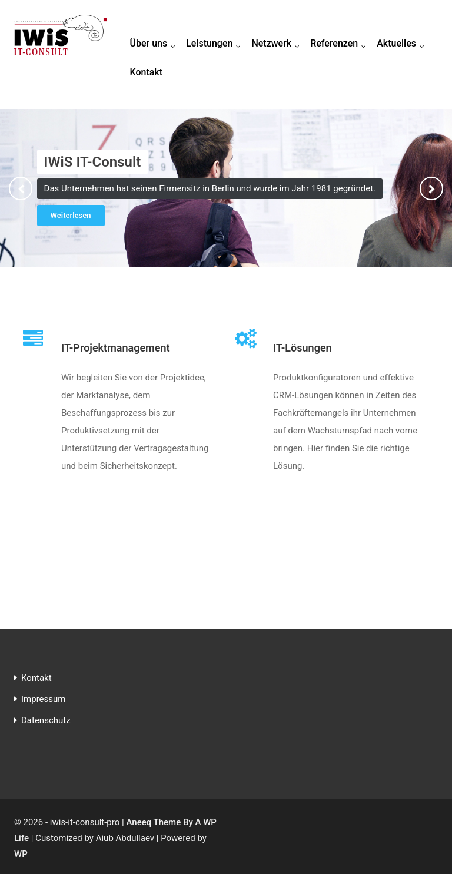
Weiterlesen (71, 215)
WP (21, 854)
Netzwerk (278, 44)
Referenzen (340, 44)
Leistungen (216, 44)
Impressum (43, 699)
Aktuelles (403, 44)
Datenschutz (46, 720)
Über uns (155, 44)
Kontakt (146, 72)
